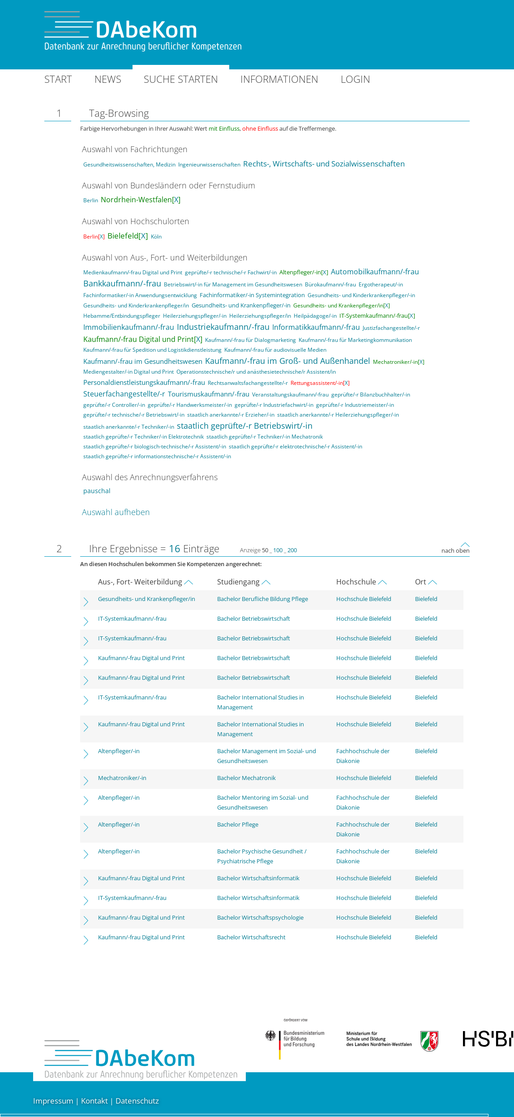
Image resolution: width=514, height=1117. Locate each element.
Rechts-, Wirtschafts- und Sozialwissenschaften (324, 163)
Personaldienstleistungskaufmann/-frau (144, 382)
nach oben (455, 550)
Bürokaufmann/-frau (330, 284)
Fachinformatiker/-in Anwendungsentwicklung (140, 295)
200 (292, 550)
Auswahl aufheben (116, 512)
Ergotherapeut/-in (381, 284)
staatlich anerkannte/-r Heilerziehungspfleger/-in (338, 414)
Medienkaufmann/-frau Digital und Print (132, 272)
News (107, 78)
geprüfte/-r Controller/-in (114, 405)
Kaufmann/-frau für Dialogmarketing (250, 340)
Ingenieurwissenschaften (209, 164)
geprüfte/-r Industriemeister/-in (355, 405)
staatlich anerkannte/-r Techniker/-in (128, 427)
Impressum (53, 1101)
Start (58, 78)
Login (355, 78)
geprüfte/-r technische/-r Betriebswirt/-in (133, 414)
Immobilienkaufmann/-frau (128, 327)
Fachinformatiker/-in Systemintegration (252, 295)
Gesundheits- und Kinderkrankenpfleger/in (136, 305)
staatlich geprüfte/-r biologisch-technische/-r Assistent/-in (154, 446)
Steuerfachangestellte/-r (124, 394)
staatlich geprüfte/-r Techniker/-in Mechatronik (264, 436)
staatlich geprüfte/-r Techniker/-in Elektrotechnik (143, 436)
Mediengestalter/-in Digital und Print (128, 371)
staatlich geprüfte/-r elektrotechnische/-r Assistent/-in (295, 446)
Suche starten (181, 78)
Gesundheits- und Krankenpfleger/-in (241, 305)
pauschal (97, 490)
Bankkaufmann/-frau (122, 283)
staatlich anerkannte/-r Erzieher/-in (230, 414)
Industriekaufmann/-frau (223, 326)
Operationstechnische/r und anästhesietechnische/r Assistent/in (256, 371)
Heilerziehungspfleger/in (260, 316)
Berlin (90, 200)
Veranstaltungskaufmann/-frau (290, 394)
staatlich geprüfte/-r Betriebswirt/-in (245, 425)
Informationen (279, 78)
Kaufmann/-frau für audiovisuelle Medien (275, 350)
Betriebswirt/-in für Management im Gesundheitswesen (233, 284)
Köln (156, 236)
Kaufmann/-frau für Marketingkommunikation (355, 340)
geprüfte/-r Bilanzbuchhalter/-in (370, 394)
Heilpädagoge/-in (315, 316)
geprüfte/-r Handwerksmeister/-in (190, 405)
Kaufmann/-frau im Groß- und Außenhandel (287, 360)
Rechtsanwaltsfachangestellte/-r (248, 383)
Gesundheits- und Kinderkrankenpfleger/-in (361, 295)
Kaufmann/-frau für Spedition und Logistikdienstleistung (152, 350)
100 (278, 550)
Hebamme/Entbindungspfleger (121, 316)
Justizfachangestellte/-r (391, 328)
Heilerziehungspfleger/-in (195, 316)
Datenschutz (137, 1101)
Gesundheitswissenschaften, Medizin (129, 164)
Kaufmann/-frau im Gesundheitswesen (142, 361)
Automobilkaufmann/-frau (375, 272)
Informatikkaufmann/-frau (316, 327)
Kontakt (94, 1101)
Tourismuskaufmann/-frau (208, 393)
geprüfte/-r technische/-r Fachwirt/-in (231, 272)
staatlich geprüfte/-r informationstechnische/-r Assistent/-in (157, 456)
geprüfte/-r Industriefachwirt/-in (274, 405)
